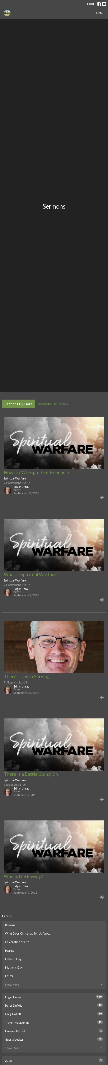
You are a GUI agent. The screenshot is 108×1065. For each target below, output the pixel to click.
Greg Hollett (54, 1014)
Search (91, 3)
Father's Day (13, 959)
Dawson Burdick (54, 1031)
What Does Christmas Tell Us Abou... (28, 933)
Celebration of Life (17, 942)
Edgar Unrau (54, 997)
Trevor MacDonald (54, 1022)
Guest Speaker (54, 1039)
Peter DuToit (54, 1005)
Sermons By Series (53, 404)
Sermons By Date (18, 404)
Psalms (9, 950)
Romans (10, 925)
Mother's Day (14, 967)
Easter (9, 976)
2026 (54, 1060)
